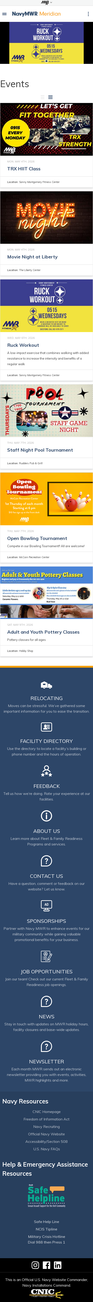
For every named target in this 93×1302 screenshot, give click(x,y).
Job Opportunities (47, 971)
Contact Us (46, 876)
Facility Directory (46, 741)
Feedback (46, 786)
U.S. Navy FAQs (46, 1149)
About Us (46, 831)
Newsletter (46, 1061)
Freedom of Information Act (46, 1119)
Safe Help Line (46, 1221)
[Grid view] (50, 97)
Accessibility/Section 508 (46, 1141)
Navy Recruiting (46, 1126)
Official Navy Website (46, 1134)
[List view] (42, 97)
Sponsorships (46, 921)
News (46, 1016)
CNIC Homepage (47, 1111)
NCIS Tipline (46, 1229)
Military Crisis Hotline (46, 1236)
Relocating (46, 698)
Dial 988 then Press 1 (46, 1242)
